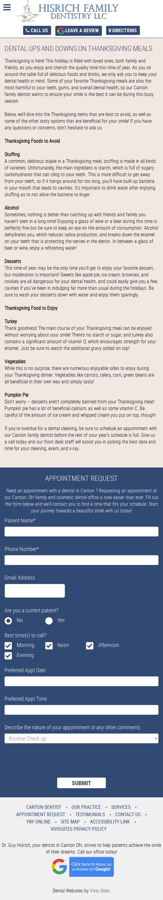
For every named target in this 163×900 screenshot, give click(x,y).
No (20, 620)
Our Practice (86, 807)
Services (120, 807)
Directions (124, 30)
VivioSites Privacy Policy (78, 829)
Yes (61, 620)
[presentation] (51, 764)
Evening (25, 655)
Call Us (39, 30)
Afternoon (108, 644)
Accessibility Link (110, 821)
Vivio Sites (99, 890)
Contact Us (127, 814)
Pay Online (38, 821)
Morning (25, 644)
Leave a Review (82, 30)
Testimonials (90, 814)
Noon (63, 644)
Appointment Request (40, 814)
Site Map (70, 821)
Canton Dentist (43, 807)
